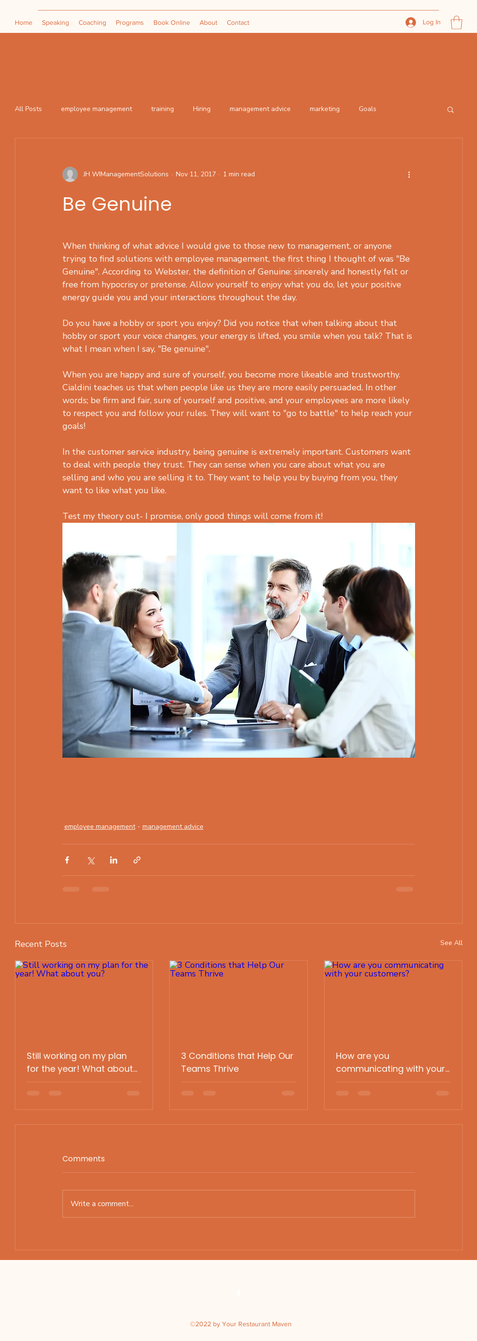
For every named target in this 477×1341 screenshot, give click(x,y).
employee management (96, 108)
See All (451, 942)
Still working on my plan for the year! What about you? (80, 1062)
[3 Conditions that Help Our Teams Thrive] (238, 999)
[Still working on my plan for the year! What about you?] (84, 999)
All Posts (28, 108)
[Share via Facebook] (66, 859)
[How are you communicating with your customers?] (393, 999)
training (162, 108)
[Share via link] (137, 859)
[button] (456, 23)
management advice (260, 108)
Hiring (202, 108)
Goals (367, 108)
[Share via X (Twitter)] (90, 859)
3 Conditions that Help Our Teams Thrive (237, 1062)
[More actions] (409, 174)
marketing (325, 108)
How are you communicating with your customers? (390, 1062)
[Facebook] (239, 1293)
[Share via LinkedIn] (113, 859)
